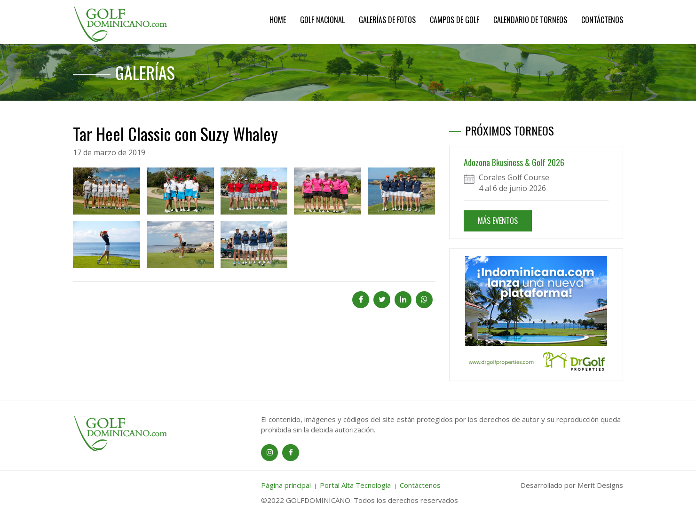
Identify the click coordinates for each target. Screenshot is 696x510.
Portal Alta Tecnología (355, 485)
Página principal (286, 485)
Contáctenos (602, 19)
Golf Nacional (322, 19)
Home (277, 19)
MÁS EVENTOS (498, 220)
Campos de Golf (454, 19)
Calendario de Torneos (530, 19)
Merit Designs (600, 485)
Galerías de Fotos (387, 19)
